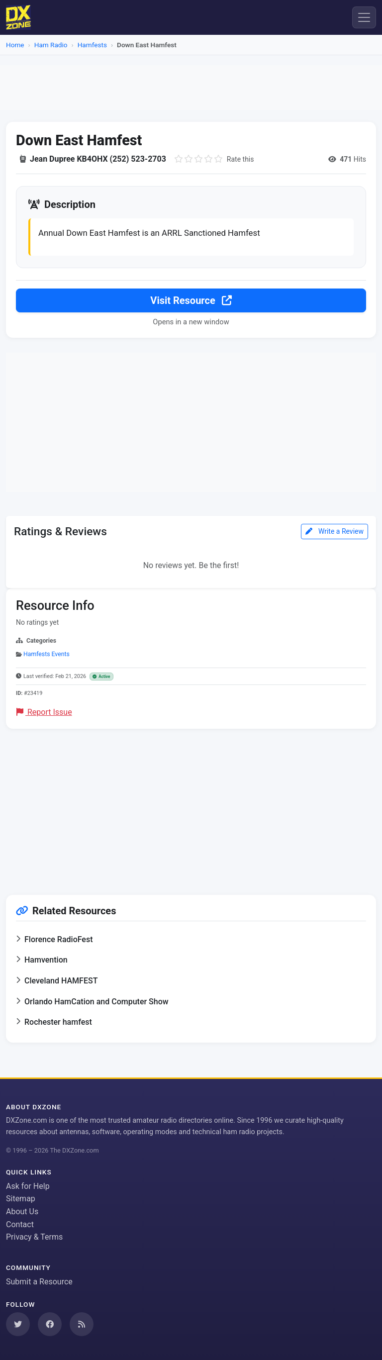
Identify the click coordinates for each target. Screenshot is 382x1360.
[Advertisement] (191, 87)
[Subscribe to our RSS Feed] (82, 1324)
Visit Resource (190, 300)
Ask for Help (28, 1186)
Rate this (240, 159)
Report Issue (44, 712)
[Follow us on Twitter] (18, 1324)
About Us (22, 1211)
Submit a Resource (39, 1281)
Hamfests (92, 45)
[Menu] (364, 17)
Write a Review (334, 531)
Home (15, 45)
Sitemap (20, 1198)
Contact (20, 1224)
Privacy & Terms (34, 1237)
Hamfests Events (46, 654)
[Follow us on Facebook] (50, 1324)
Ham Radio (51, 45)
